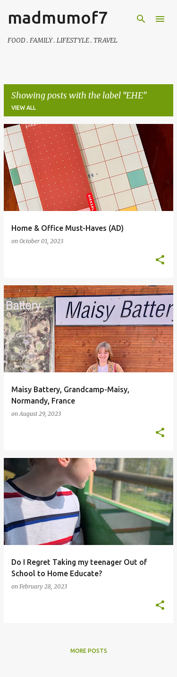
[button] (160, 260)
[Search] (141, 19)
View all (23, 108)
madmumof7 (58, 17)
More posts (88, 651)
